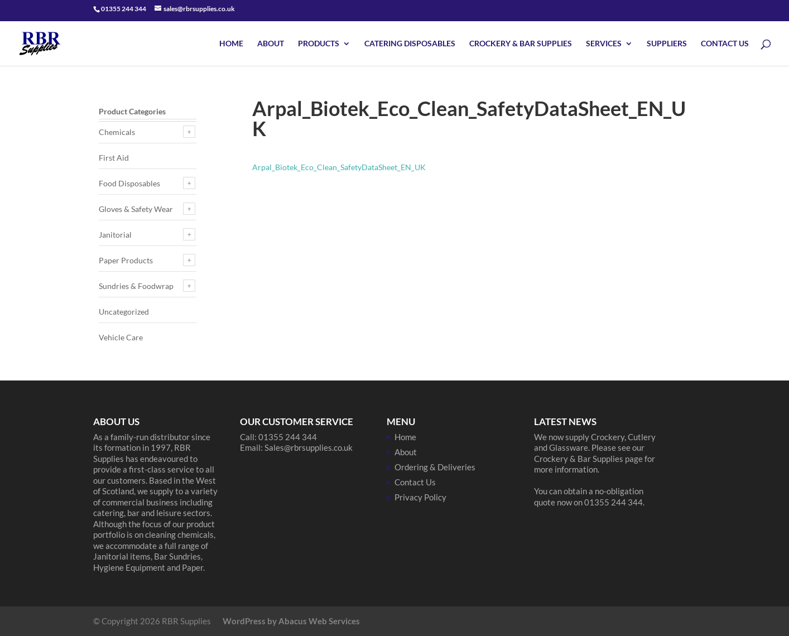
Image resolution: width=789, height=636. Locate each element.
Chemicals (117, 132)
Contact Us (725, 44)
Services (604, 44)
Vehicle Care (121, 337)
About (270, 44)
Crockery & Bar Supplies (520, 44)
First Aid (114, 157)
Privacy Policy (420, 497)
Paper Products (126, 260)
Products (318, 44)
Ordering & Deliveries (434, 467)
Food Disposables (129, 183)
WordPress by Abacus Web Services (291, 621)
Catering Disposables (409, 44)
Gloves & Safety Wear (136, 209)
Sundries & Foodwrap (136, 286)
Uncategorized (124, 311)
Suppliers (667, 44)
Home (231, 44)
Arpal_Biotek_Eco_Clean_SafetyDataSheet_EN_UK (339, 167)
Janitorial (115, 234)
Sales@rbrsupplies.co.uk (308, 447)
